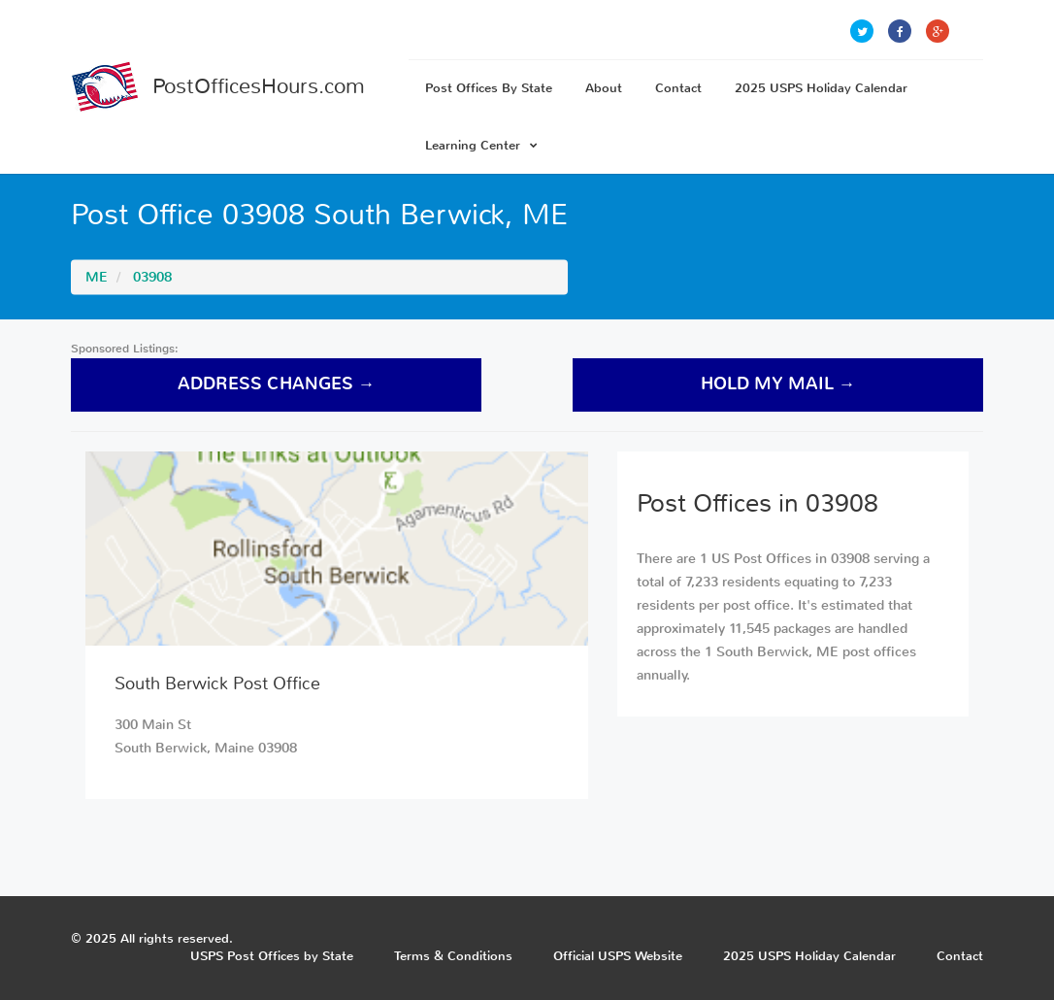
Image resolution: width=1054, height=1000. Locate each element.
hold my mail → (778, 384)
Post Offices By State (488, 88)
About (603, 88)
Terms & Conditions (453, 956)
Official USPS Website (617, 956)
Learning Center (481, 145)
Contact (678, 88)
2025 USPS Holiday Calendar (821, 88)
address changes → (277, 384)
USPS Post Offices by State (271, 956)
